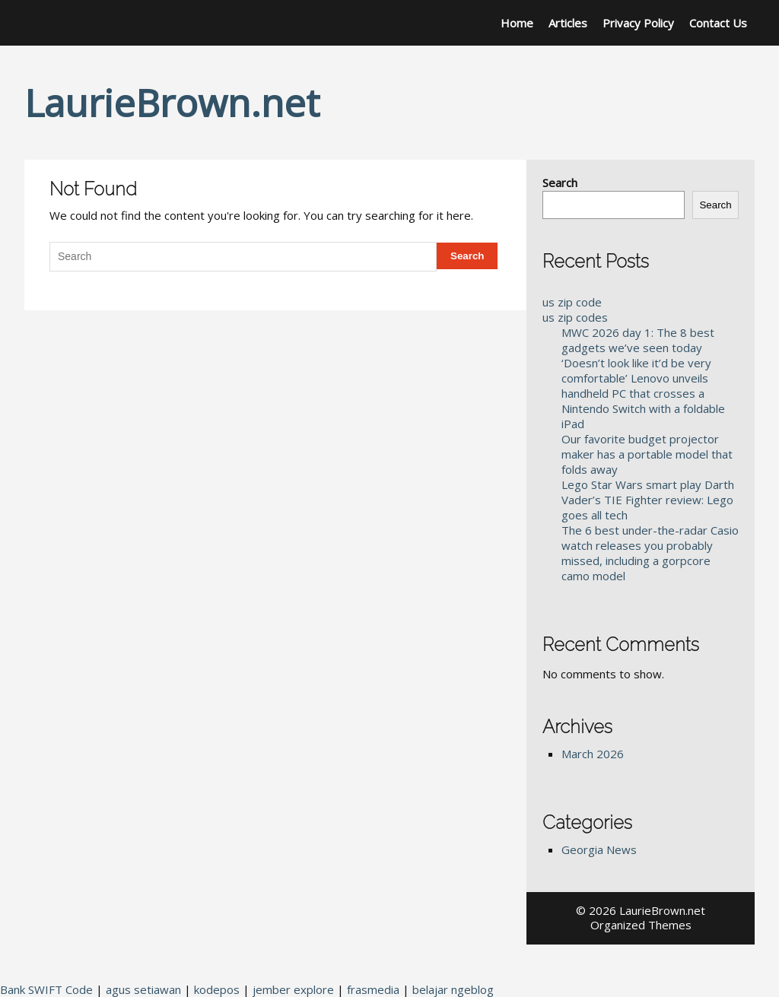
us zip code (572, 302)
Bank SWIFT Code (46, 989)
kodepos (217, 989)
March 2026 (592, 753)
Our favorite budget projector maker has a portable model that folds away (647, 454)
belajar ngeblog (453, 989)
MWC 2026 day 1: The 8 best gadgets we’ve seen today (637, 340)
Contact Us (718, 22)
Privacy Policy (638, 22)
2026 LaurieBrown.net (647, 910)
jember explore (293, 989)
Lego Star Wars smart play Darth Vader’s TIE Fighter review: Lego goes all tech (647, 499)
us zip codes (575, 317)
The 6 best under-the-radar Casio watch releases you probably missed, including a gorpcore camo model (650, 552)
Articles (567, 22)
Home (517, 22)
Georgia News (599, 849)
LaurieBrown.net (172, 103)
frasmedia (373, 989)
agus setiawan (143, 989)
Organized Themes (641, 924)
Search (559, 182)
